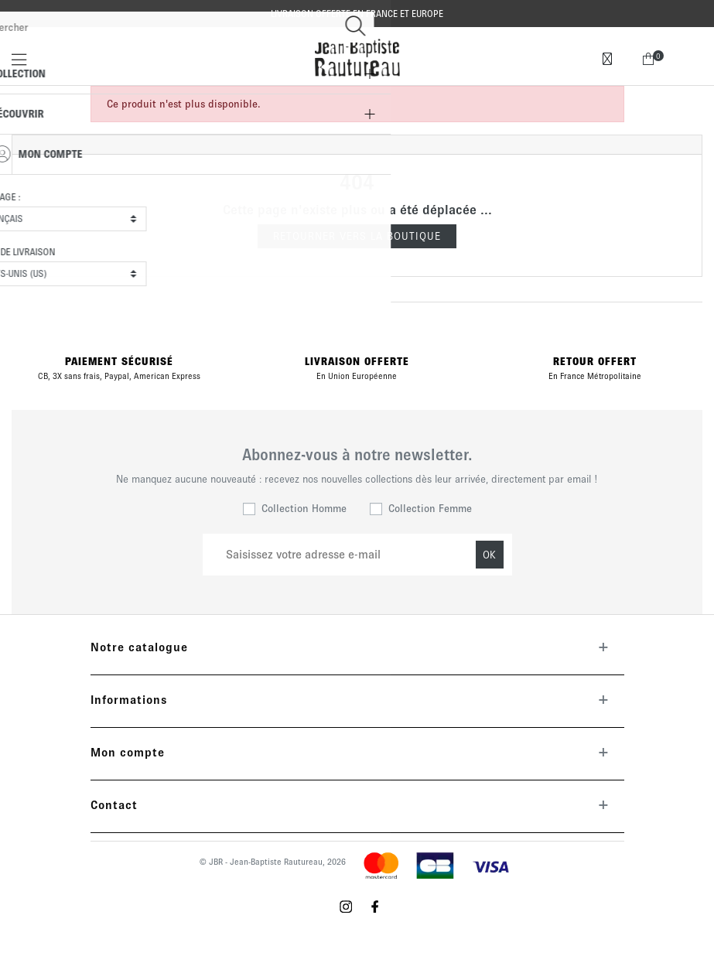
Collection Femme (430, 508)
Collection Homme (304, 508)
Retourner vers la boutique (357, 236)
